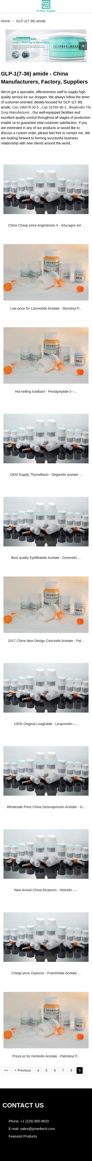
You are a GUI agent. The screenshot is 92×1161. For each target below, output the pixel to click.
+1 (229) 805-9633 (34, 1121)
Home (5, 21)
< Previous (22, 1070)
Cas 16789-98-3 (54, 107)
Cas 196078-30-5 (25, 107)
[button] (8, 6)
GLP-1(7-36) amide (31, 21)
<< (6, 1070)
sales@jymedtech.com (37, 1129)
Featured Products (23, 1136)
